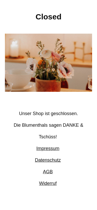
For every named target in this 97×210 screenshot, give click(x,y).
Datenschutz (48, 160)
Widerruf (48, 183)
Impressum (47, 148)
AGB (48, 171)
